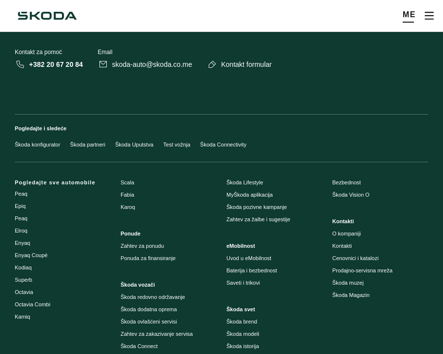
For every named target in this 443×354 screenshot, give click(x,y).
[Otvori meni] (429, 16)
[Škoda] (47, 16)
